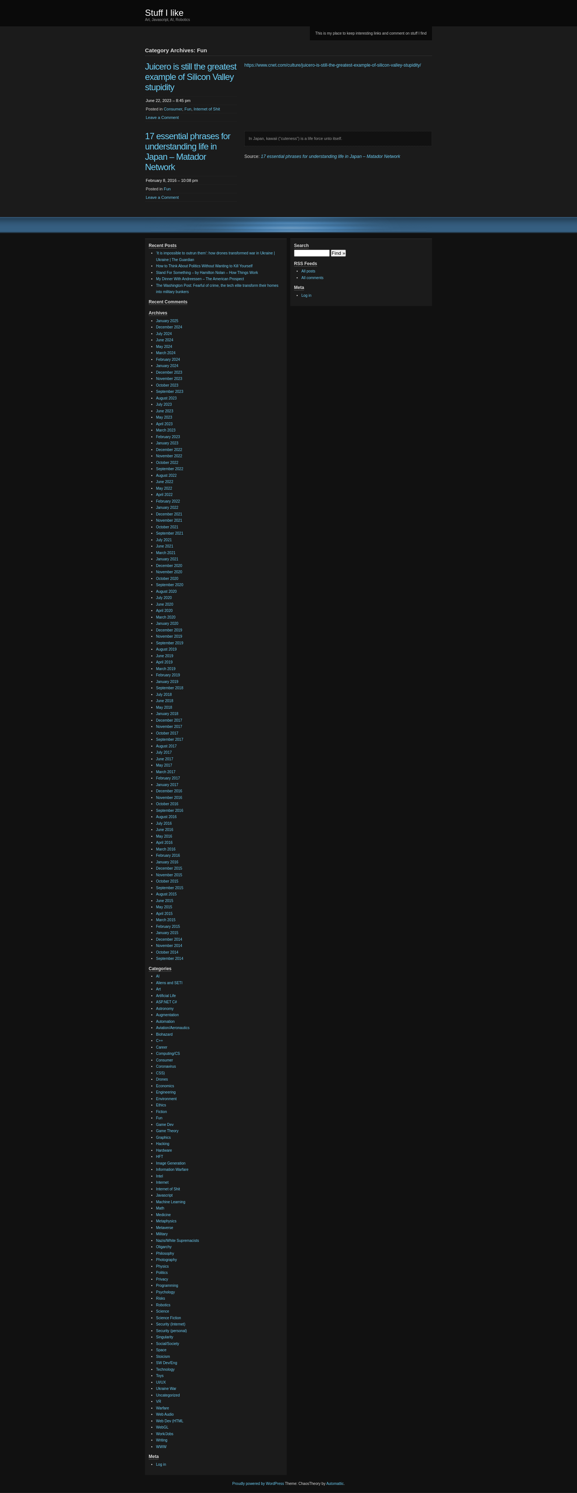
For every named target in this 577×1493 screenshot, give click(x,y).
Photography (166, 1260)
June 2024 (164, 340)
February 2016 (168, 855)
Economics (165, 1086)
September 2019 (169, 643)
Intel (159, 1176)
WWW (161, 1447)
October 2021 (167, 527)
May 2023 (164, 417)
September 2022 (169, 469)
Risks (160, 1298)
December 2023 (169, 372)
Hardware (164, 1150)
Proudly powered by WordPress (258, 1484)
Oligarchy (163, 1247)
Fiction (161, 1112)
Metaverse (164, 1228)
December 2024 (169, 327)
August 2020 (166, 591)
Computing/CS (168, 1054)
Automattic (335, 1484)
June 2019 (164, 656)
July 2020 (164, 598)
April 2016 (164, 843)
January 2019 (167, 682)
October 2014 (167, 952)
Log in (161, 1464)
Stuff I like (164, 13)
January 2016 (167, 862)
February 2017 (168, 778)
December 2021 (169, 514)
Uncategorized (168, 1395)
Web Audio (165, 1414)
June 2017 (164, 759)
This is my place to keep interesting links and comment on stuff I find (370, 33)
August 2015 (166, 894)
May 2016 (164, 836)
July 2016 (164, 823)
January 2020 (167, 624)
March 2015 (166, 920)
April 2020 (164, 611)
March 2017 (166, 772)
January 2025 (167, 321)
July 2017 (164, 752)
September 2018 (169, 688)
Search (301, 245)
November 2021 (169, 520)
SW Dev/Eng (166, 1363)
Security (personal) (171, 1331)
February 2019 (168, 675)
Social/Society (167, 1344)
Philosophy (165, 1253)
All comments (312, 278)
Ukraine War (166, 1389)
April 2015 (164, 914)
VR (158, 1401)
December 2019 (169, 630)
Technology (165, 1369)
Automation (165, 1022)
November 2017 (169, 727)
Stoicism (163, 1357)
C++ (159, 1041)
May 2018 (164, 707)
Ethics (161, 1105)
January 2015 (167, 933)
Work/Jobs (164, 1434)
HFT (159, 1157)
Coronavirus (166, 1066)
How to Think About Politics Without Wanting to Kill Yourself (204, 266)
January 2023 (167, 443)
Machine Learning (170, 1202)
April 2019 (164, 662)
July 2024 (164, 334)
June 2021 (164, 546)
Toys (160, 1376)
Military (162, 1234)
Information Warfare (172, 1170)
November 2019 (169, 636)
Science (162, 1311)
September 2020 (169, 585)
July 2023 (164, 404)
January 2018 (167, 714)
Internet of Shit (207, 109)
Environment (166, 1099)
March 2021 (166, 553)
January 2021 (167, 559)
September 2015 (169, 888)
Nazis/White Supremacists (177, 1241)
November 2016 (169, 798)
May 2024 (164, 347)
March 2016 (166, 849)
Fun (187, 109)
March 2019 (166, 669)
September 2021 (169, 533)
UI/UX (161, 1382)
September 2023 (169, 392)
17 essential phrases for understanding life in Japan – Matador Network (187, 151)
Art (158, 989)
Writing (161, 1440)
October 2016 (167, 804)
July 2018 (164, 695)
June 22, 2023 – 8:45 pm (168, 100)
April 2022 (164, 495)
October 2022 (167, 463)
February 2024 (168, 360)
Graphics (163, 1137)
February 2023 (168, 437)
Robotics (163, 1305)
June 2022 (164, 482)
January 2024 (167, 366)
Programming (167, 1286)
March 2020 (166, 617)
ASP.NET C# (166, 1002)
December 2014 (169, 939)
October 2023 (167, 385)
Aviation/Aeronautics (173, 1028)
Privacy (162, 1279)
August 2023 (166, 398)
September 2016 (169, 811)
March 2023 (166, 430)
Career (161, 1047)
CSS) (160, 1073)
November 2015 (169, 875)
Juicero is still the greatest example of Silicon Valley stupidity (190, 76)
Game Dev (165, 1125)
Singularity (164, 1337)
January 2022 (167, 508)
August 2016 (166, 817)
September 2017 (169, 739)
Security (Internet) (170, 1324)
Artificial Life (166, 996)
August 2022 (166, 475)
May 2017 (164, 765)
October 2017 (167, 733)
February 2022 (168, 501)
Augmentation (167, 1015)
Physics (162, 1266)
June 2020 (164, 604)
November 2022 (169, 456)
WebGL (162, 1427)
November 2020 (169, 572)
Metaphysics (166, 1221)
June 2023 (164, 411)
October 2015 (167, 881)
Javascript (164, 1195)
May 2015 (164, 907)
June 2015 (164, 901)
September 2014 (169, 959)
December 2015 (169, 868)
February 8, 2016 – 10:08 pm (172, 180)
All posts (308, 271)
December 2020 (169, 566)
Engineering (166, 1092)
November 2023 (169, 379)
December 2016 (169, 791)
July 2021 (164, 540)
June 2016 (164, 830)
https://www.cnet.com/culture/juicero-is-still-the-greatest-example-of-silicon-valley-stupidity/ (332, 65)
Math (160, 1208)
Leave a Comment (162, 117)
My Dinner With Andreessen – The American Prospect (200, 279)
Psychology (165, 1292)
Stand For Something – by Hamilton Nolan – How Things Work (207, 273)
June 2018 (164, 701)
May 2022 (164, 488)
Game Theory (167, 1131)
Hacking (162, 1144)
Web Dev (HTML (169, 1421)
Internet (162, 1182)
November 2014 (169, 946)
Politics (162, 1273)
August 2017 (166, 746)
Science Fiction (168, 1318)
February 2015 (168, 927)
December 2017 (169, 720)
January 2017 (167, 785)
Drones (162, 1079)
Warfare (162, 1408)
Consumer (173, 109)
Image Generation (170, 1163)
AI (157, 976)
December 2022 (169, 450)
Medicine (163, 1215)
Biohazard (164, 1034)
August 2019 (166, 649)
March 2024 (166, 353)
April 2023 (164, 424)
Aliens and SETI (169, 983)
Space (161, 1350)
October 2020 (167, 579)
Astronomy (165, 1009)
